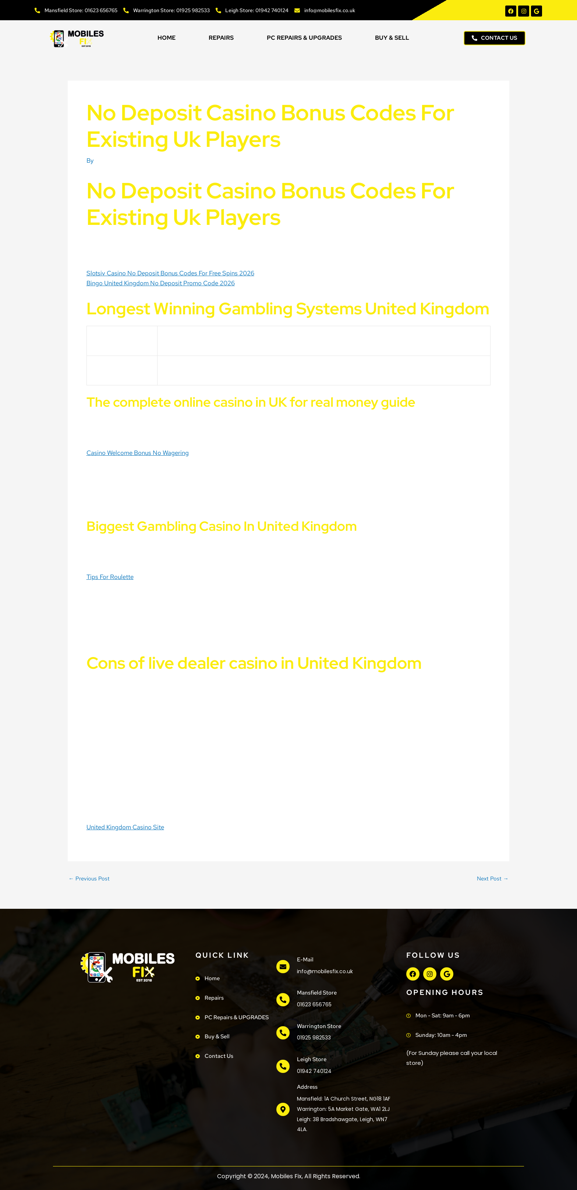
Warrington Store (319, 1026)
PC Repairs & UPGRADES (304, 38)
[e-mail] (283, 966)
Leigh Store (311, 1059)
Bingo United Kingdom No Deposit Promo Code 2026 (160, 283)
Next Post (493, 879)
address (307, 1087)
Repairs (221, 38)
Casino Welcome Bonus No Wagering (137, 453)
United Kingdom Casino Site (125, 827)
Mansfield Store (317, 992)
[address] (283, 1109)
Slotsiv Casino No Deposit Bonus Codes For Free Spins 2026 (170, 273)
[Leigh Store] (283, 1066)
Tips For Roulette (110, 577)
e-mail (305, 959)
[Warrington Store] (283, 1032)
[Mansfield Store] (283, 999)
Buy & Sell (392, 38)
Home (166, 38)
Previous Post (89, 879)
